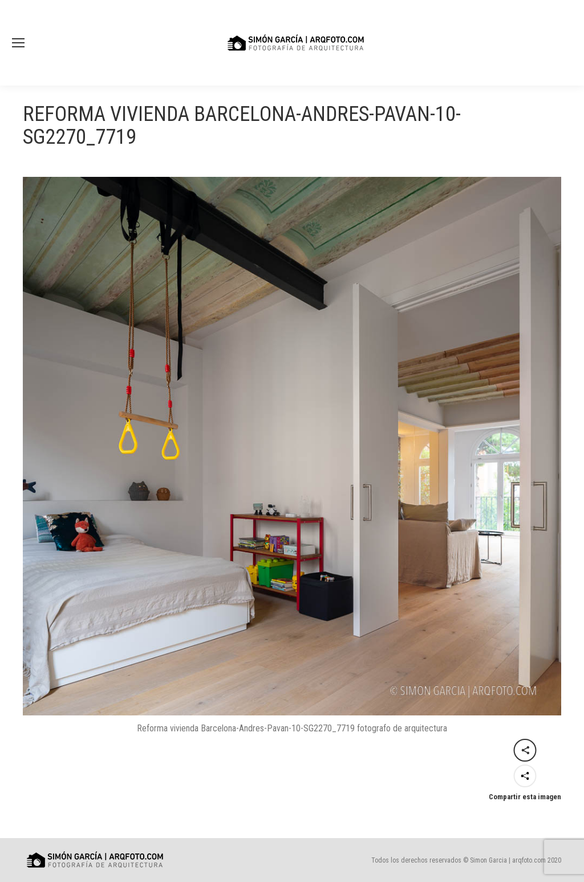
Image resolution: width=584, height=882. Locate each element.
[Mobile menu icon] (18, 43)
